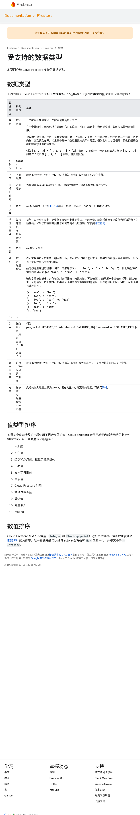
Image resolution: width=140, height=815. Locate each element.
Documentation (17, 15)
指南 (6, 772)
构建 (60, 48)
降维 (104, 387)
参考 (6, 778)
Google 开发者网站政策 (43, 558)
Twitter (53, 784)
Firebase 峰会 (57, 778)
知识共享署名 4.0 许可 (61, 554)
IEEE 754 (53, 206)
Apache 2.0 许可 (117, 554)
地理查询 (100, 223)
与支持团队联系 (104, 772)
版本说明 (100, 789)
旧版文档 (100, 801)
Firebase (12, 48)
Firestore (45, 15)
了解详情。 (98, 33)
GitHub (8, 795)
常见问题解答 (102, 795)
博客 (52, 772)
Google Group (103, 784)
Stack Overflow (104, 778)
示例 (6, 784)
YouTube (54, 789)
